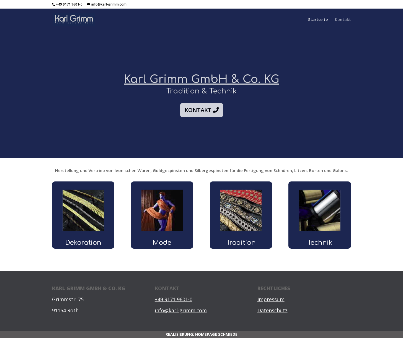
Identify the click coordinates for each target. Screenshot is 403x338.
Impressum (271, 299)
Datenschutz (272, 310)
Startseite (318, 20)
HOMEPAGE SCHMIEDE (216, 334)
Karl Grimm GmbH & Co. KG (201, 85)
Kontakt (343, 20)
